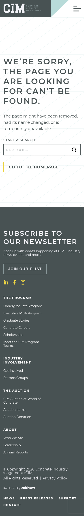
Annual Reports (15, 452)
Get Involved (13, 371)
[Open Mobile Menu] (77, 8)
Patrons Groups (15, 378)
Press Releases (36, 498)
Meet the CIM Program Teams (21, 344)
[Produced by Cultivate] (19, 488)
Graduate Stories (16, 320)
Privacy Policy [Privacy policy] (55, 478)
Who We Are (13, 438)
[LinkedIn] (6, 282)
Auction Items (14, 410)
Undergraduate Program (22, 306)
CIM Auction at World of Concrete (22, 401)
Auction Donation (17, 417)
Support (67, 498)
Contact (12, 505)
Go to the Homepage (34, 167)
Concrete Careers (16, 328)
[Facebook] (14, 282)
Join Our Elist (25, 269)
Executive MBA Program (22, 313)
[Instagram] (23, 282)
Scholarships (13, 335)
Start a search (19, 140)
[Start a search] (42, 149)
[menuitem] (25, 321)
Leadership (12, 445)
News (9, 498)
